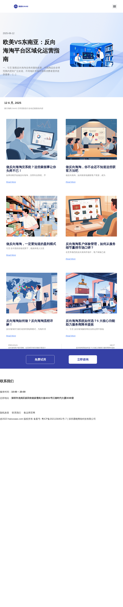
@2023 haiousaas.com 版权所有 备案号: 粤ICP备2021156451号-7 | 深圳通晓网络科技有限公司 (48, 419)
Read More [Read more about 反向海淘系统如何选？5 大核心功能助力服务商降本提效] (70, 336)
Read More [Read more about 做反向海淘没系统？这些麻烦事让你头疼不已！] (11, 182)
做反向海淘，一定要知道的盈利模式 (31, 244)
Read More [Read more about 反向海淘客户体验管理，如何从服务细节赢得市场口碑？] (70, 259)
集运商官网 (29, 412)
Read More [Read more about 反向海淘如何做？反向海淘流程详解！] (11, 336)
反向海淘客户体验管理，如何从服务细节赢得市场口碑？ (91, 245)
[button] (114, 6)
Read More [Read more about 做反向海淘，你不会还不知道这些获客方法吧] (70, 182)
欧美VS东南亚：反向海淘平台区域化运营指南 (31, 50)
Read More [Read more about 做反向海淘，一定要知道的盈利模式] (11, 255)
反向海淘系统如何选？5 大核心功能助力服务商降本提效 (90, 322)
